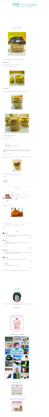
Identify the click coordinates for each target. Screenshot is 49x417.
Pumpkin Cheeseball (9, 205)
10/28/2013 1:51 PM (7, 264)
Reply (30, 261)
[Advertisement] (24, 16)
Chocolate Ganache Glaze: (6, 139)
